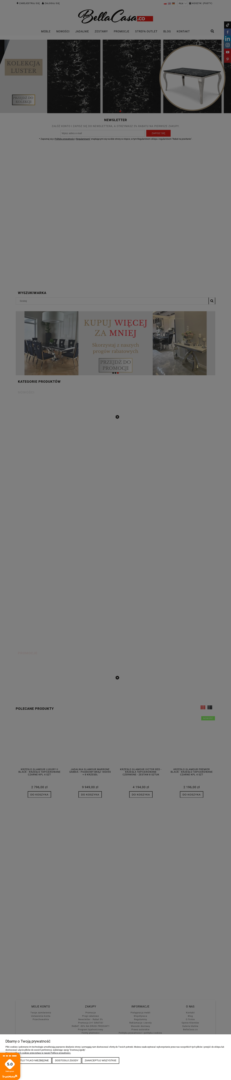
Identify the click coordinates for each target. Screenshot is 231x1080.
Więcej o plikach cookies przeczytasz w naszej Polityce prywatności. (38, 1053)
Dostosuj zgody (66, 1060)
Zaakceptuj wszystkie (101, 1060)
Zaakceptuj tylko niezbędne (28, 1060)
